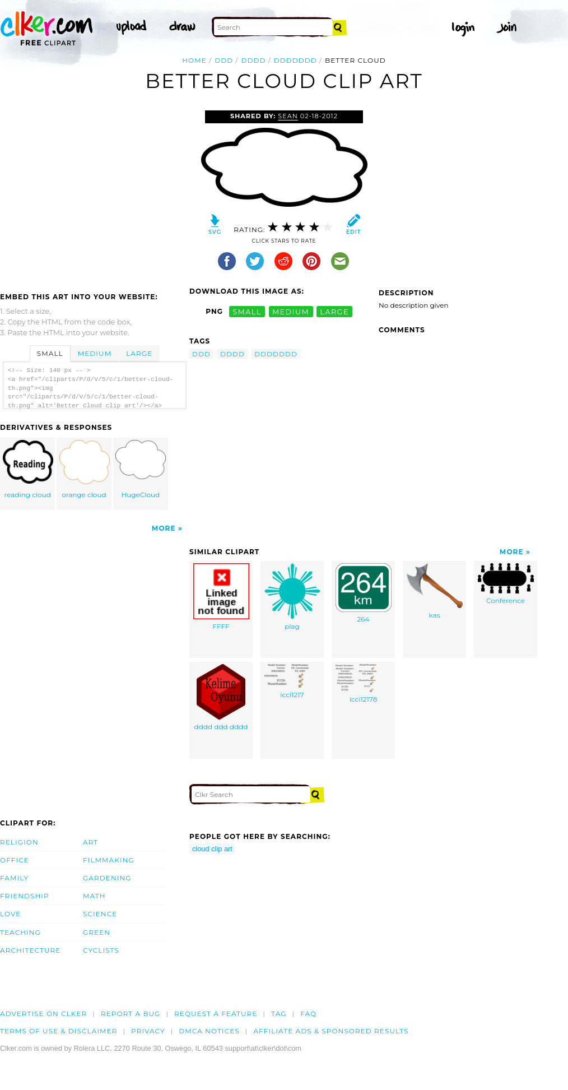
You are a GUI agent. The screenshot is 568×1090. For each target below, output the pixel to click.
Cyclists (101, 950)
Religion (19, 842)
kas (435, 591)
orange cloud (84, 469)
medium (290, 311)
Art (90, 842)
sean (288, 116)
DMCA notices (209, 1031)
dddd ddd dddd (221, 697)
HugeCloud (140, 469)
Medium (94, 353)
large (334, 311)
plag (292, 596)
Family (14, 878)
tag (278, 1013)
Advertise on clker (43, 1013)
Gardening (107, 878)
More (164, 528)
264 (364, 593)
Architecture (30, 950)
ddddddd (295, 60)
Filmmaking (108, 860)
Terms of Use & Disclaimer (59, 1031)
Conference (506, 584)
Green (96, 932)
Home (194, 60)
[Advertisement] (94, 194)
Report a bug (131, 1013)
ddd (224, 60)
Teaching (20, 932)
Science (100, 914)
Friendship (24, 896)
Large (139, 353)
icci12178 (364, 683)
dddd (253, 60)
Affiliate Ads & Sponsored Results (330, 1031)
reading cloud (28, 469)
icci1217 (292, 681)
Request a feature (215, 1013)
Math (94, 896)
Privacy (148, 1031)
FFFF (221, 596)
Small (50, 353)
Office (14, 860)
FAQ (308, 1013)
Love (10, 914)
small (247, 311)
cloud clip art (212, 849)
